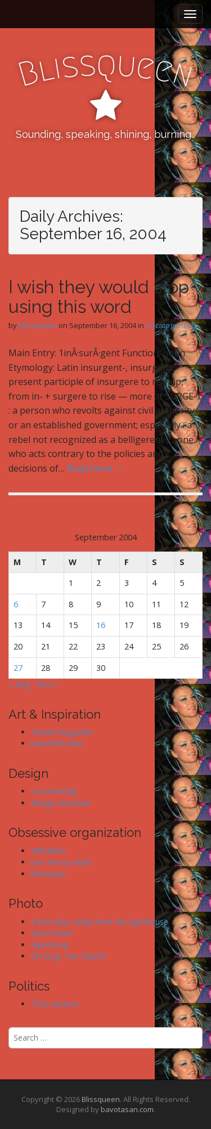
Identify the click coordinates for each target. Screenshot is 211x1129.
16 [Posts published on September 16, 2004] (100, 625)
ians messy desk (61, 862)
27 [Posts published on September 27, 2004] (18, 667)
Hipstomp (50, 944)
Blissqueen (101, 1099)
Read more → (95, 468)
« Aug (19, 684)
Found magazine (62, 732)
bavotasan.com (127, 1109)
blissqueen (38, 325)
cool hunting (54, 791)
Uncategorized (171, 325)
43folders (48, 850)
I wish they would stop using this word (98, 296)
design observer (61, 803)
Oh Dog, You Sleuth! (68, 956)
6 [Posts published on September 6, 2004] (16, 604)
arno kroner (52, 933)
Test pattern (55, 1003)
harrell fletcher (57, 743)
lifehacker (48, 873)
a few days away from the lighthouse (99, 921)
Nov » (48, 684)
